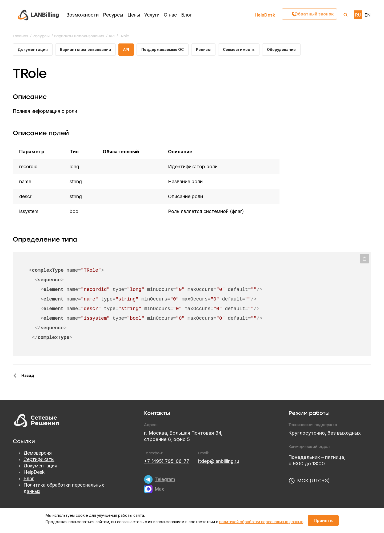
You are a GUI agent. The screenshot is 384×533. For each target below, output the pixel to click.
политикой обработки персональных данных (261, 521)
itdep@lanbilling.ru (220, 461)
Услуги (151, 15)
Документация (33, 49)
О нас (170, 15)
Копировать (364, 259)
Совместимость (244, 49)
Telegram (165, 480)
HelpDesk (265, 14)
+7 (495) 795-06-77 (167, 461)
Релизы (207, 49)
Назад (27, 376)
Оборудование (287, 49)
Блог (186, 15)
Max (159, 489)
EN (368, 15)
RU (358, 15)
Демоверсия (38, 453)
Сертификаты (39, 460)
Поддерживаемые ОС (165, 49)
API (128, 49)
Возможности (82, 15)
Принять (323, 520)
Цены (133, 15)
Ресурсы (113, 15)
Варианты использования (86, 49)
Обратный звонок (313, 14)
